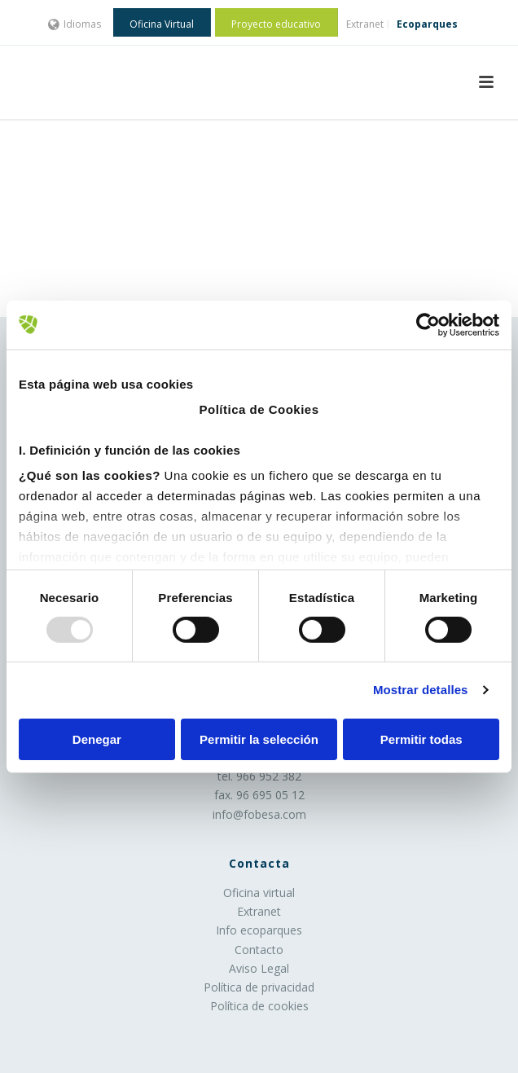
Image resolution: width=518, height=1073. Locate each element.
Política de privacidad (259, 987)
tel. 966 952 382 (259, 776)
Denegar (96, 739)
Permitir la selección (259, 739)
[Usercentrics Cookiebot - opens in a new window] (428, 324)
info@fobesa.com (259, 814)
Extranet (259, 911)
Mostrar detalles (420, 690)
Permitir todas (421, 739)
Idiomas (74, 24)
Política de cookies (259, 1006)
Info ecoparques (259, 930)
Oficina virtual (259, 892)
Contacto (259, 949)
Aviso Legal (259, 968)
